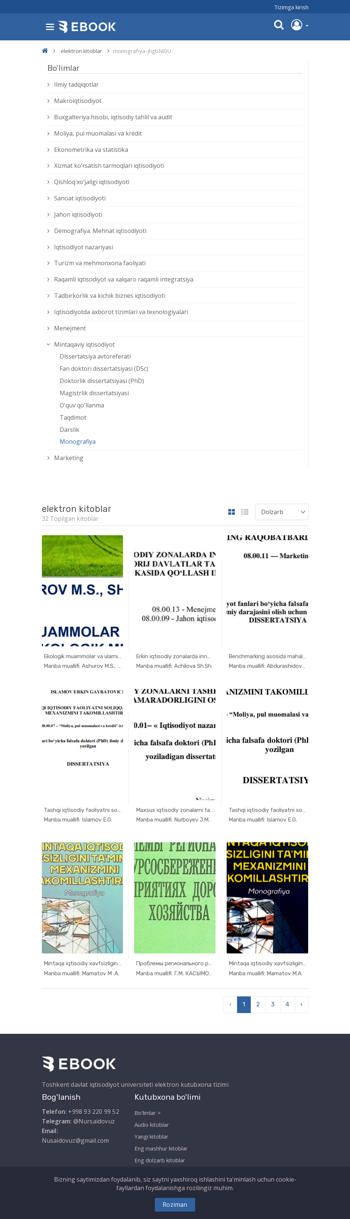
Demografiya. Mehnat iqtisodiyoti (100, 231)
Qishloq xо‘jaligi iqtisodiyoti (91, 182)
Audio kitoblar (151, 1122)
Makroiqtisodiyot (77, 101)
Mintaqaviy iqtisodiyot (84, 344)
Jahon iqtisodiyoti (78, 214)
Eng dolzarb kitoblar (159, 1158)
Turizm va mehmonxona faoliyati (100, 263)
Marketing (68, 458)
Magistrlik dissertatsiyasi (94, 393)
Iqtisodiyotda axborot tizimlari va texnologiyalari (121, 312)
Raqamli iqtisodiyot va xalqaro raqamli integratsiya (123, 279)
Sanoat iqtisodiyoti (80, 198)
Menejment (70, 328)
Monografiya (78, 441)
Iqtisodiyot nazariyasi (83, 247)
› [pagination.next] (301, 1002)
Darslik (69, 430)
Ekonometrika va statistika (91, 150)
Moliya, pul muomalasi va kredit (98, 133)
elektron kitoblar (81, 50)
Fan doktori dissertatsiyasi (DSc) (104, 368)
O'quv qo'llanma (82, 405)
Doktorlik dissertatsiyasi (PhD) (102, 381)
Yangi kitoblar (151, 1134)
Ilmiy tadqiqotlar (76, 84)
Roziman (175, 1204)
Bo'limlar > (147, 1111)
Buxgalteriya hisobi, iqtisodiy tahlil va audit (113, 117)
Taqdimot (73, 417)
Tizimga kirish (291, 7)
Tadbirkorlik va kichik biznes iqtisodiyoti (109, 296)
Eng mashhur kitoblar (161, 1146)
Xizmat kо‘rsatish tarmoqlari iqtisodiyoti (109, 165)
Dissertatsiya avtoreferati (95, 356)
